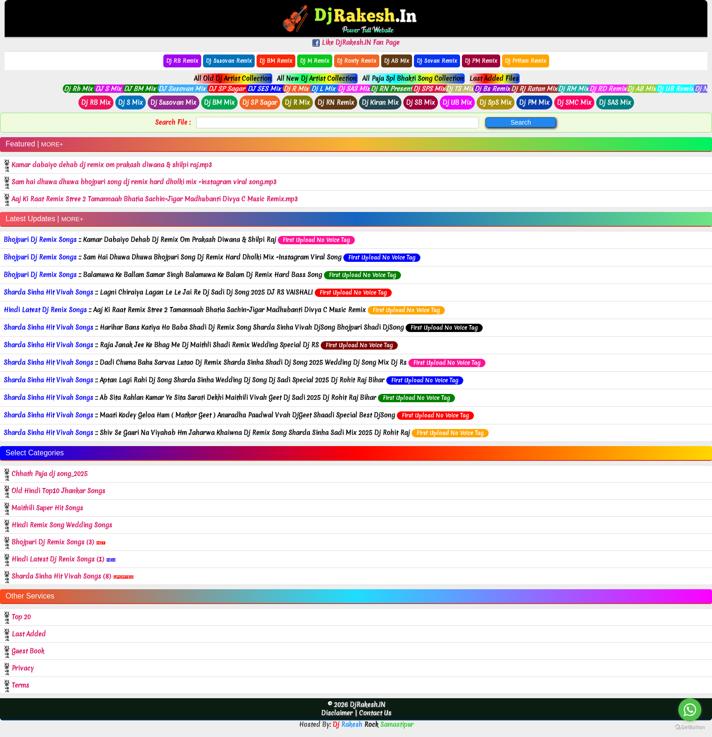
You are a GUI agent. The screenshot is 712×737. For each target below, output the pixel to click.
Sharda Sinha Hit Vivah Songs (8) (73, 576)
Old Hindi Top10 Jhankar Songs (59, 491)
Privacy (23, 668)
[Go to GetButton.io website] (690, 728)
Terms (20, 685)
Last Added (29, 634)
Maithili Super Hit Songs (48, 508)
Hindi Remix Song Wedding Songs (63, 525)
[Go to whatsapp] (689, 709)
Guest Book (28, 651)
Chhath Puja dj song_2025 (51, 474)
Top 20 (21, 617)
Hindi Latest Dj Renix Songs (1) (64, 559)
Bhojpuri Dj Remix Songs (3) (59, 542)
